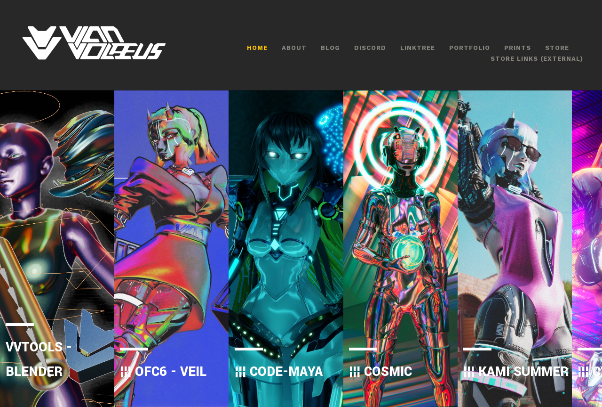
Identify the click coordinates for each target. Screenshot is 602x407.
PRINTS (517, 47)
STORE (557, 47)
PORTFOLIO (469, 47)
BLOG (330, 47)
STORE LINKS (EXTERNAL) (537, 58)
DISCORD (370, 47)
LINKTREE (417, 47)
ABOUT (294, 47)
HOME (257, 47)
